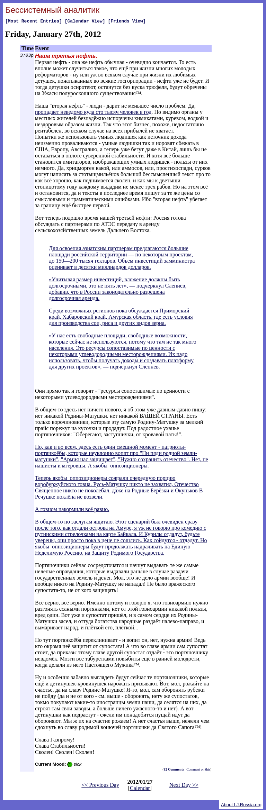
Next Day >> (183, 786)
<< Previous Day (100, 786)
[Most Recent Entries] (33, 22)
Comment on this (198, 770)
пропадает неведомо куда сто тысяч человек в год (93, 113)
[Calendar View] (85, 22)
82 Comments (174, 770)
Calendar (140, 789)
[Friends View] (126, 22)
